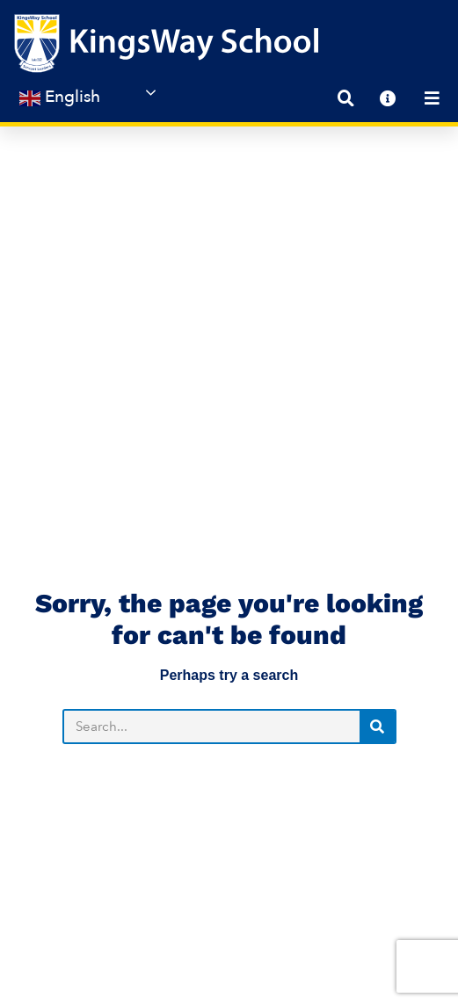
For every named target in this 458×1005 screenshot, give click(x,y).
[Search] (377, 534)
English (59, 97)
